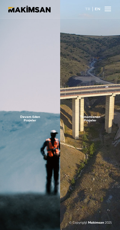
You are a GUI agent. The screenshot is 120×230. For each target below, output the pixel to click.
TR (87, 9)
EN (97, 9)
